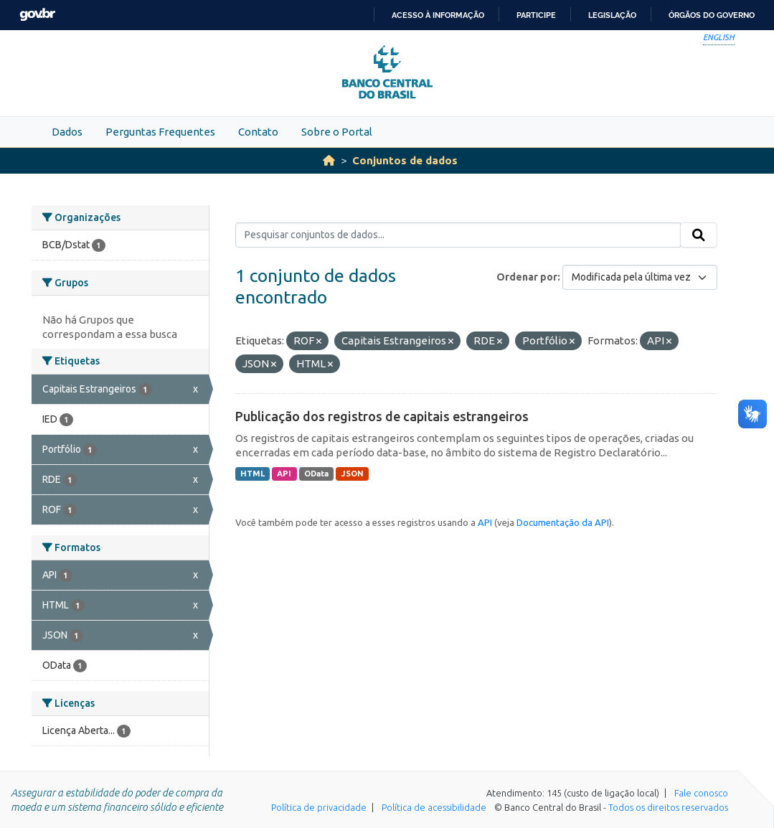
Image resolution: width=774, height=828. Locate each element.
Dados (67, 132)
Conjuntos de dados (405, 160)
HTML (252, 473)
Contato (258, 132)
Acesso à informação (438, 15)
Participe (536, 15)
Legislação (612, 15)
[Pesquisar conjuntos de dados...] (458, 235)
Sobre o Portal (336, 132)
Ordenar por (526, 277)
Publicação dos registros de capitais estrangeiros (382, 416)
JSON (352, 473)
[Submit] (698, 235)
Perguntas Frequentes (160, 132)
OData (316, 473)
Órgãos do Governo (712, 15)
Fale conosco (701, 793)
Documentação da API (562, 522)
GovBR (37, 15)
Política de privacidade (319, 807)
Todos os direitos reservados (668, 807)
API (284, 473)
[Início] (329, 160)
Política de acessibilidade (434, 807)
